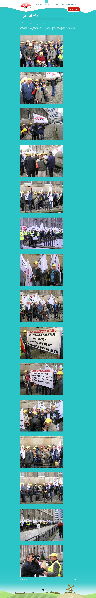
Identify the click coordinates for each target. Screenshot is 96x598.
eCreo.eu (73, 596)
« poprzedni (21, 579)
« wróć (75, 579)
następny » (25, 579)
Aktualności (21, 22)
